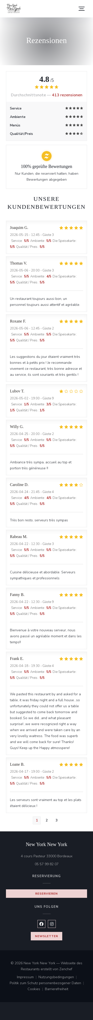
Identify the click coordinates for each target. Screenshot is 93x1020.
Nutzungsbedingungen (58, 977)
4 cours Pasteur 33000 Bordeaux (54, 856)
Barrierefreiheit (56, 989)
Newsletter (46, 936)
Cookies (36, 989)
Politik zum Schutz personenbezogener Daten (48, 983)
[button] (81, 8)
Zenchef (65, 969)
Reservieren (46, 894)
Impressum (27, 977)
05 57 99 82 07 (47, 864)
